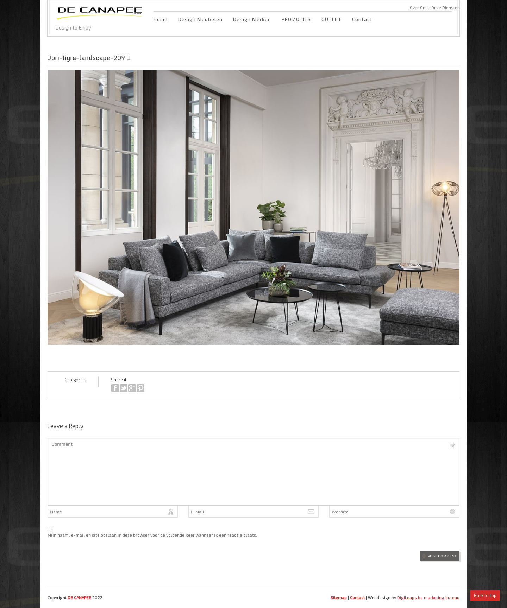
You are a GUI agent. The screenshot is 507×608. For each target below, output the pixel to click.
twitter (123, 388)
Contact (362, 19)
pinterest (140, 388)
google (132, 388)
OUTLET (331, 19)
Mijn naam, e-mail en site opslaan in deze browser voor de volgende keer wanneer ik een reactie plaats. (152, 535)
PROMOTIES (296, 19)
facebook (115, 388)
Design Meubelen (200, 19)
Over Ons (419, 7)
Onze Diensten (445, 7)
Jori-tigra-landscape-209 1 (89, 57)
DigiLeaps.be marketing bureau (428, 597)
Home (161, 19)
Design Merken (252, 19)
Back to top (485, 595)
